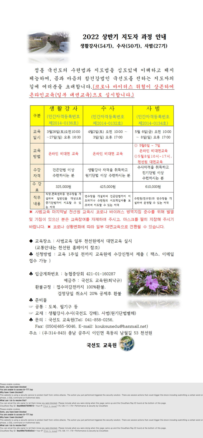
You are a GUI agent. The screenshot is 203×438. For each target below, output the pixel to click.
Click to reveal (50, 406)
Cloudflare (103, 405)
